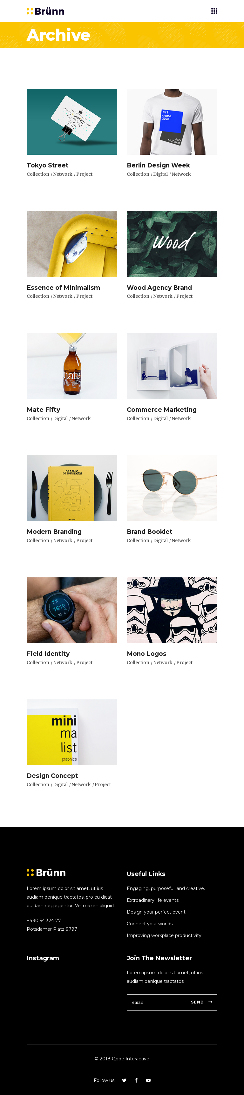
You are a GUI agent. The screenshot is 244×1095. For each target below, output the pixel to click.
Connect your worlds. (150, 924)
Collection (38, 174)
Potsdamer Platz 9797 (52, 929)
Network (62, 174)
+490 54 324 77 (44, 920)
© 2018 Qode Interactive (122, 1059)
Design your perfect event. (156, 912)
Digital (160, 174)
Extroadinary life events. (153, 900)
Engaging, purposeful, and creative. (166, 888)
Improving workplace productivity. (164, 935)
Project (84, 174)
